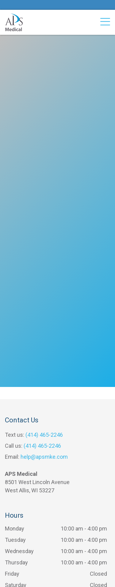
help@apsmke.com (44, 457)
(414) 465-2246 (44, 435)
